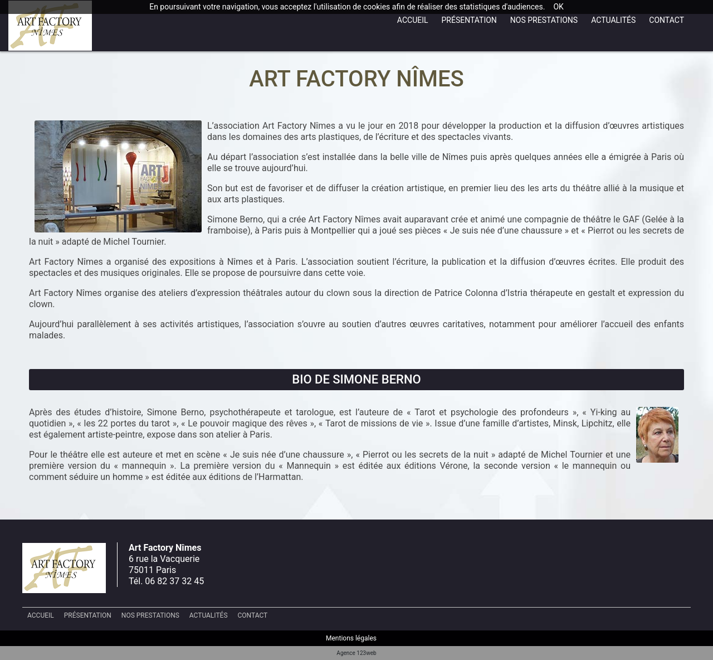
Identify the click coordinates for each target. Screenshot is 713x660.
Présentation (469, 20)
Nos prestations (544, 20)
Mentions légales (351, 638)
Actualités (613, 20)
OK (558, 6)
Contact (666, 20)
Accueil (412, 20)
